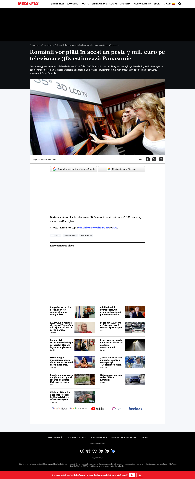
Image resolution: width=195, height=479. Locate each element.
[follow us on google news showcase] (78, 409)
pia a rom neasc (70, 235)
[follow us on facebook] (135, 408)
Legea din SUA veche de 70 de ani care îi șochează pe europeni (111, 325)
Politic (85, 4)
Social (113, 4)
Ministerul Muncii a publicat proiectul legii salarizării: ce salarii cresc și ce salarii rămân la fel (60, 396)
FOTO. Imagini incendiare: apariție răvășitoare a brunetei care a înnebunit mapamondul (61, 361)
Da (132, 475)
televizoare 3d (86, 235)
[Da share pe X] (154, 159)
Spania (167, 4)
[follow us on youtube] (97, 409)
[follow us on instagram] (116, 409)
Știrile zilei (57, 4)
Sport (157, 4)
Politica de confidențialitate (124, 437)
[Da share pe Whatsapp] (161, 159)
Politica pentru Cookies (76, 437)
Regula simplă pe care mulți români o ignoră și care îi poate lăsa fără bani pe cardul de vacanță (61, 378)
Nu (140, 475)
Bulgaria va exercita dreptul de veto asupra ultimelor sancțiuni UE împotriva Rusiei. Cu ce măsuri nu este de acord (60, 311)
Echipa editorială (54, 437)
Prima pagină (35, 45)
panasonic (55, 235)
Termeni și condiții (99, 437)
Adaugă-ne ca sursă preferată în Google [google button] (73, 169)
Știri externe (99, 4)
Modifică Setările (97, 443)
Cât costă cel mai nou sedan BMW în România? (111, 377)
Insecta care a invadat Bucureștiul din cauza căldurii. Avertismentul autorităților (111, 344)
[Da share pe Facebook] (148, 159)
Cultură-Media (142, 4)
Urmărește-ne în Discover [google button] (121, 169)
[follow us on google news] (59, 409)
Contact (144, 437)
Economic (72, 4)
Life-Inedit (126, 4)
